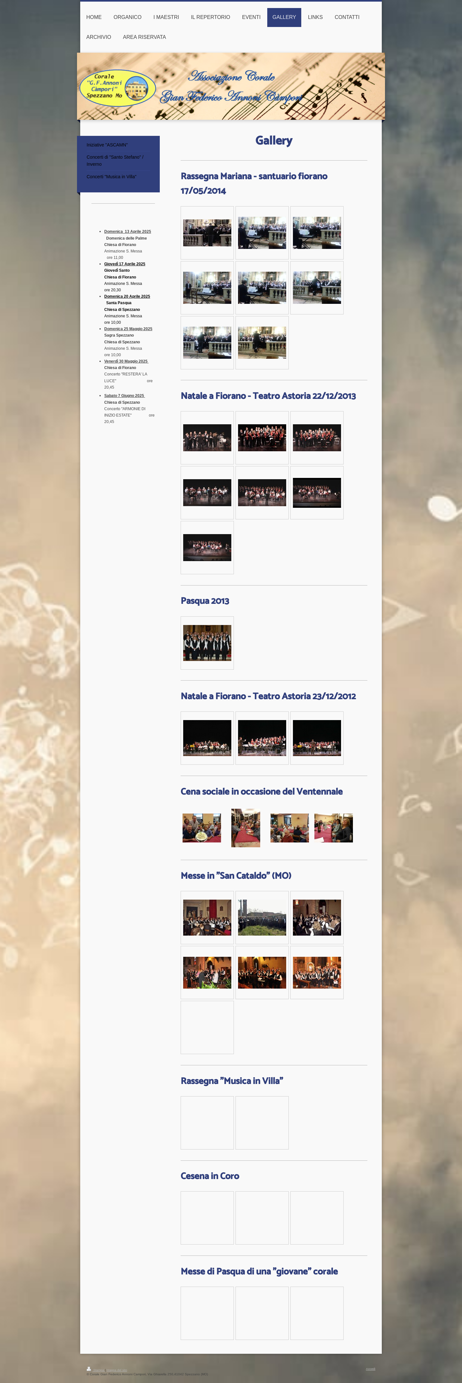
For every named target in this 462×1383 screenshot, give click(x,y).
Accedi (370, 1368)
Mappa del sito (117, 1370)
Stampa (96, 1370)
